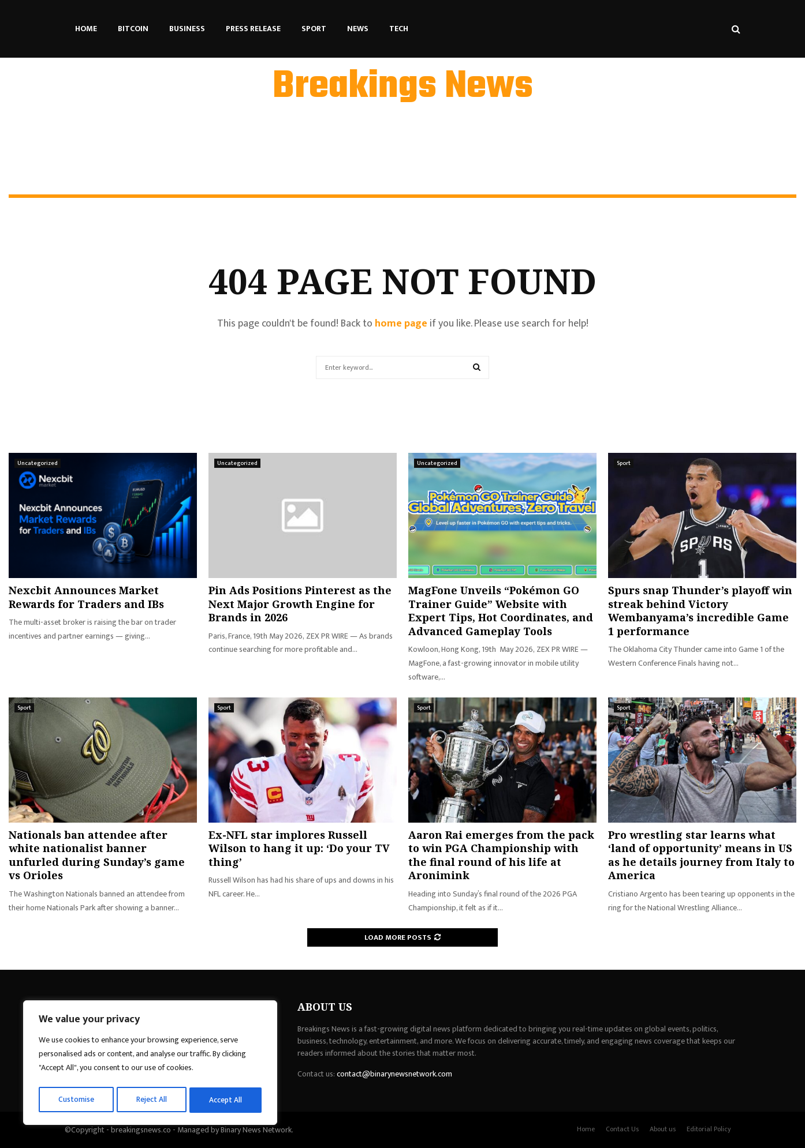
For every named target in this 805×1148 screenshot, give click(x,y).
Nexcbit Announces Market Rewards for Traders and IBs (86, 596)
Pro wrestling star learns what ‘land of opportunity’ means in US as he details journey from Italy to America (701, 855)
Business (187, 28)
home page (401, 323)
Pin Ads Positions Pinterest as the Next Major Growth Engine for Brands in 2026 (300, 603)
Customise (76, 1099)
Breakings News (403, 87)
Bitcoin (133, 28)
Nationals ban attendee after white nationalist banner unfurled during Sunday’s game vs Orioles (97, 855)
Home (86, 28)
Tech (398, 28)
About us (663, 1129)
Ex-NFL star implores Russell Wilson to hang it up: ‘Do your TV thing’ (299, 848)
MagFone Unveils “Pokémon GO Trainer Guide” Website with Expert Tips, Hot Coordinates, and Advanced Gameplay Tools (500, 610)
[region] (150, 1064)
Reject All (152, 1099)
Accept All (226, 1099)
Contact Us (622, 1129)
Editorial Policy (709, 1129)
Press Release (253, 28)
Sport (313, 28)
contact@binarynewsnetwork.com (394, 1074)
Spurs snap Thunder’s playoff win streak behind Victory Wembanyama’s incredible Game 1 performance (700, 610)
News (357, 28)
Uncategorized (37, 463)
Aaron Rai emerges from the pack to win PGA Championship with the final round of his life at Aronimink (501, 855)
